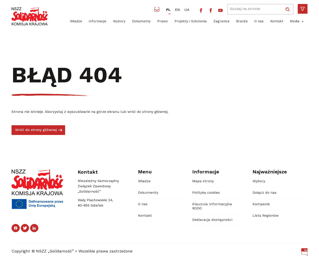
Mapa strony (203, 181)
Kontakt (276, 21)
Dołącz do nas (264, 193)
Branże (242, 21)
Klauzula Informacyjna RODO (212, 206)
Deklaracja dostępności (212, 220)
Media (297, 21)
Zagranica (221, 21)
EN (177, 10)
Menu (145, 172)
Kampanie (261, 204)
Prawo (162, 21)
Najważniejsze (270, 172)
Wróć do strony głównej (36, 130)
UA (186, 10)
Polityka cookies (206, 193)
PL (168, 10)
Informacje (97, 21)
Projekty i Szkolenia (191, 21)
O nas (259, 21)
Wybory (119, 21)
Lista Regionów (265, 216)
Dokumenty (141, 21)
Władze (76, 21)
